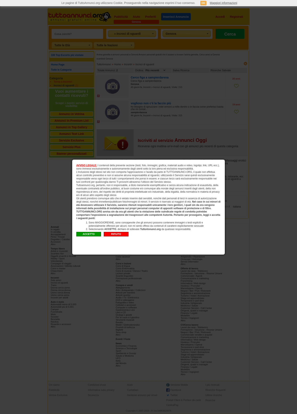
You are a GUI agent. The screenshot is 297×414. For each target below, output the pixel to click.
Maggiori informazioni (223, 3)
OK (203, 3)
